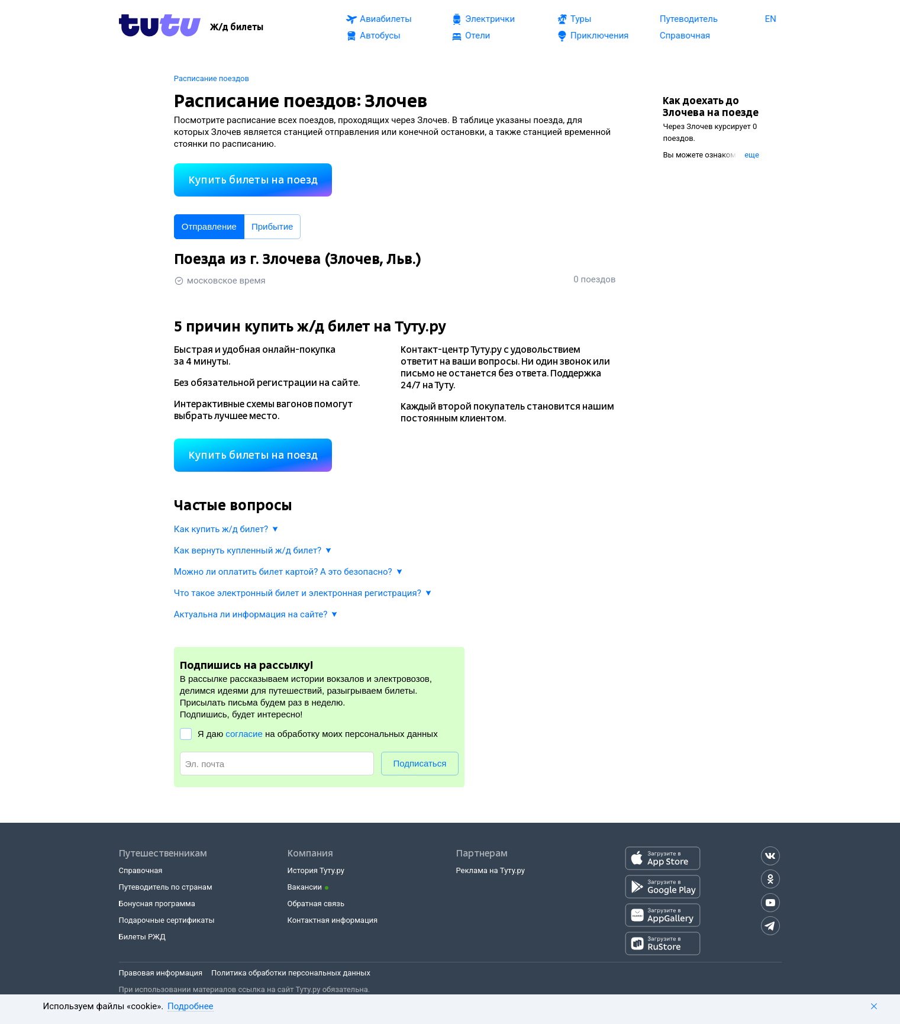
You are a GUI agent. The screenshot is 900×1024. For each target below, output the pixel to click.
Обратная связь (316, 903)
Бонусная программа (157, 903)
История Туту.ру (316, 870)
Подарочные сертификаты (167, 920)
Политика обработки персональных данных (290, 972)
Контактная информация (333, 920)
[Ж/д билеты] (236, 27)
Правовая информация (161, 972)
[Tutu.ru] (160, 27)
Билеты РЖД (142, 936)
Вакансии (305, 887)
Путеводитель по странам (165, 887)
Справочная (141, 870)
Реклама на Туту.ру (490, 870)
